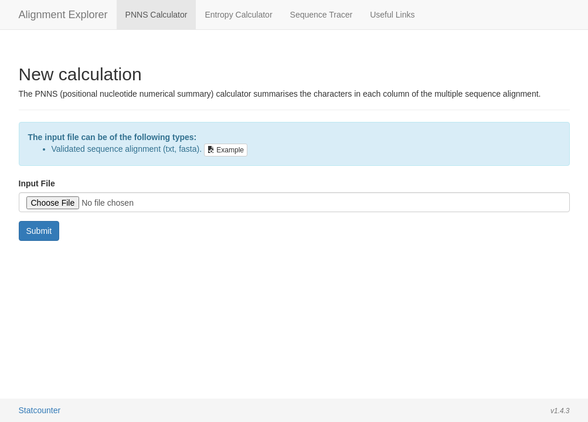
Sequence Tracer (321, 14)
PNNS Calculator (156, 14)
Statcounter (40, 410)
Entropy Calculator (238, 14)
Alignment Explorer (63, 15)
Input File (37, 183)
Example (226, 150)
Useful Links (392, 14)
